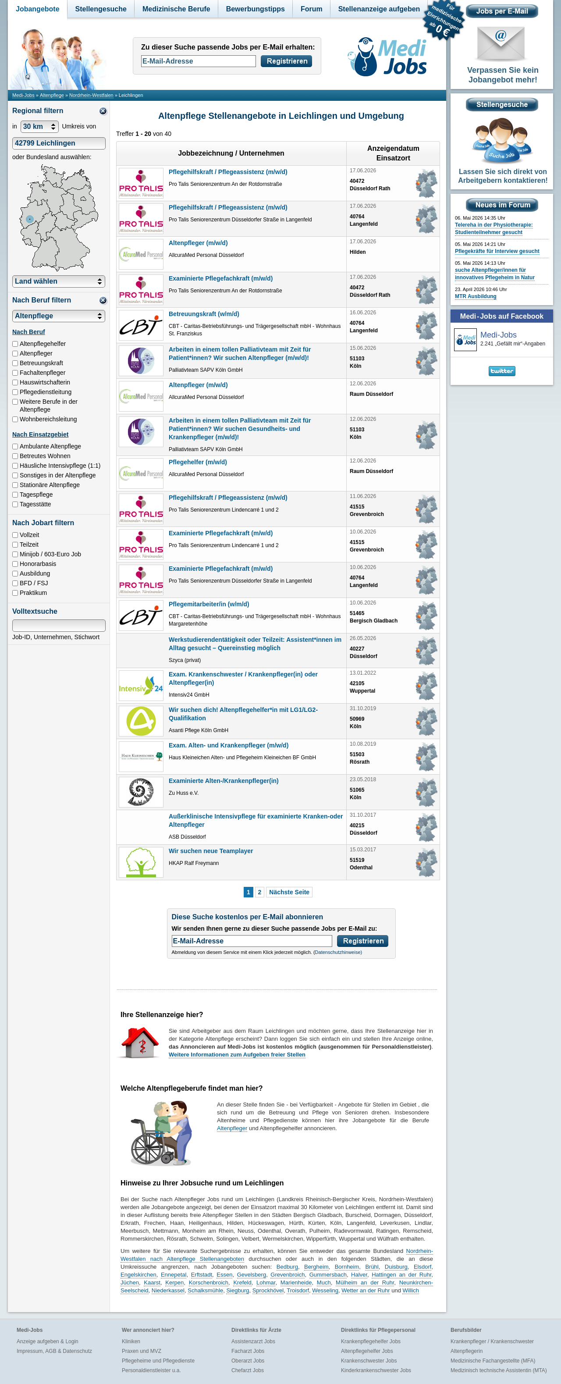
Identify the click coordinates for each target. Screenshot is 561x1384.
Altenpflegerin (467, 1351)
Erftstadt (201, 1274)
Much (324, 1282)
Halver (359, 1274)
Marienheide (296, 1282)
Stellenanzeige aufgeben (379, 9)
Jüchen (130, 1282)
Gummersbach (328, 1274)
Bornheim (347, 1266)
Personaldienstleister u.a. (151, 1370)
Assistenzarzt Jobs (253, 1341)
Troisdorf (298, 1290)
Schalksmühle (205, 1290)
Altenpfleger (232, 1128)
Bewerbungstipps (255, 9)
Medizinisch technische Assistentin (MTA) (499, 1370)
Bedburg (287, 1266)
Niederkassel (168, 1290)
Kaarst (152, 1282)
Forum (312, 9)
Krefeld (242, 1282)
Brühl (371, 1266)
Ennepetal (174, 1274)
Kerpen (174, 1282)
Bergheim (316, 1266)
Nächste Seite (289, 892)
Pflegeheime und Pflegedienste (158, 1361)
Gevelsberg (251, 1274)
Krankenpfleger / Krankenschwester (492, 1341)
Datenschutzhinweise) (338, 952)
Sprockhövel (268, 1290)
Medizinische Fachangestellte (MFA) (493, 1361)
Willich (410, 1290)
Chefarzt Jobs (247, 1370)
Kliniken (131, 1341)
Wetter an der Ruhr (365, 1290)
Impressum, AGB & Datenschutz (54, 1351)
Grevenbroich (287, 1274)
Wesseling (325, 1290)
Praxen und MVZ (141, 1351)
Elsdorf (422, 1266)
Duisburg (396, 1266)
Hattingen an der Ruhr (401, 1274)
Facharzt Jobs (247, 1351)
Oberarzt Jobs (247, 1361)
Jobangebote (38, 9)
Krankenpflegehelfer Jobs (371, 1341)
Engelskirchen (138, 1274)
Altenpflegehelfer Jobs (367, 1351)
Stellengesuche (101, 9)
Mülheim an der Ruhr (365, 1282)
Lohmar (265, 1282)
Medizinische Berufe (176, 9)
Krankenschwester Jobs (369, 1361)
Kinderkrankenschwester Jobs (376, 1370)
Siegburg (237, 1290)
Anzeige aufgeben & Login (47, 1341)
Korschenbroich (208, 1282)
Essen (224, 1274)
